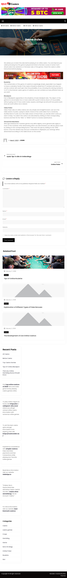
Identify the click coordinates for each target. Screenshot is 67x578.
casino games (7, 530)
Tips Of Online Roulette (13, 278)
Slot (4, 559)
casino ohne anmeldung (10, 493)
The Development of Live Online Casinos (20, 336)
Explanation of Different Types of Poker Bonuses (23, 307)
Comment (6, 189)
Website (5, 227)
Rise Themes (63, 575)
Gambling (6, 538)
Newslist (52, 574)
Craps (5, 534)
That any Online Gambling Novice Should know (11, 373)
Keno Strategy (8, 547)
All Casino (6, 26)
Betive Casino (16, 26)
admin (22, 140)
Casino (6, 275)
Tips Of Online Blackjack (11, 367)
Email (5, 219)
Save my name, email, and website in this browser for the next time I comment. (28, 235)
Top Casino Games (9, 363)
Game (5, 543)
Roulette (6, 555)
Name (5, 211)
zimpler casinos (12, 449)
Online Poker (7, 551)
